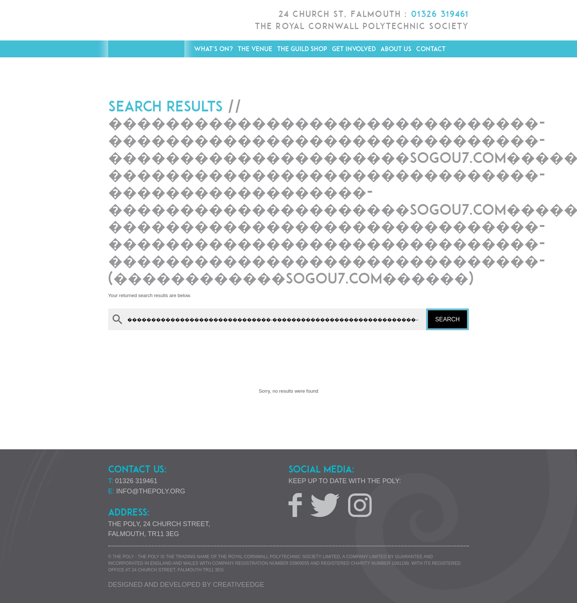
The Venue (255, 49)
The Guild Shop (302, 49)
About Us (395, 49)
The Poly (146, 44)
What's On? (213, 49)
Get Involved (354, 49)
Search (447, 319)
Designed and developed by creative (186, 584)
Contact (431, 49)
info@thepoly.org (150, 491)
